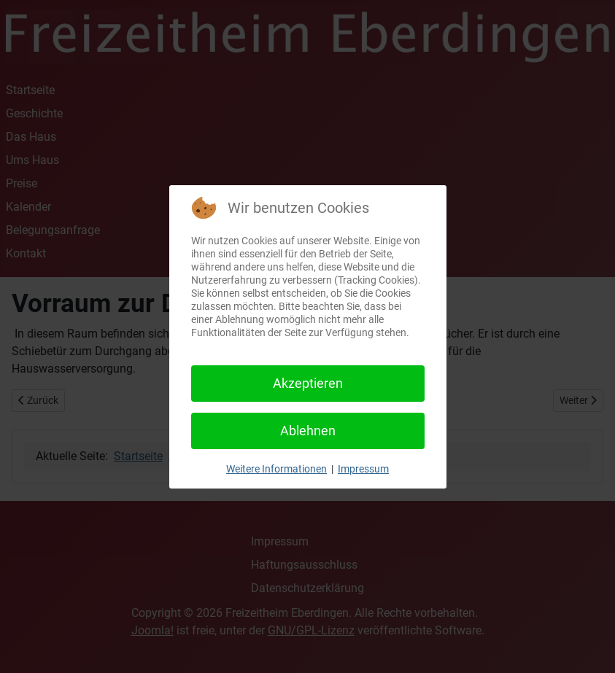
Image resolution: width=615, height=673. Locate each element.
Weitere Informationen (276, 469)
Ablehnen (308, 430)
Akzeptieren (308, 383)
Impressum (363, 469)
